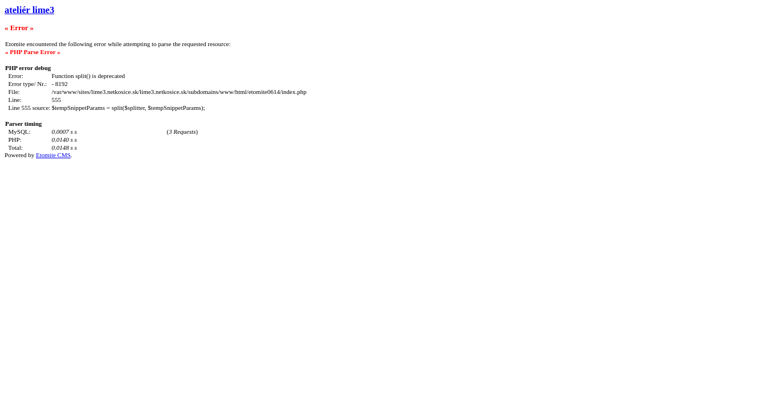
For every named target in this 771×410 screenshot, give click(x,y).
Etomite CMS (53, 154)
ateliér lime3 (29, 10)
